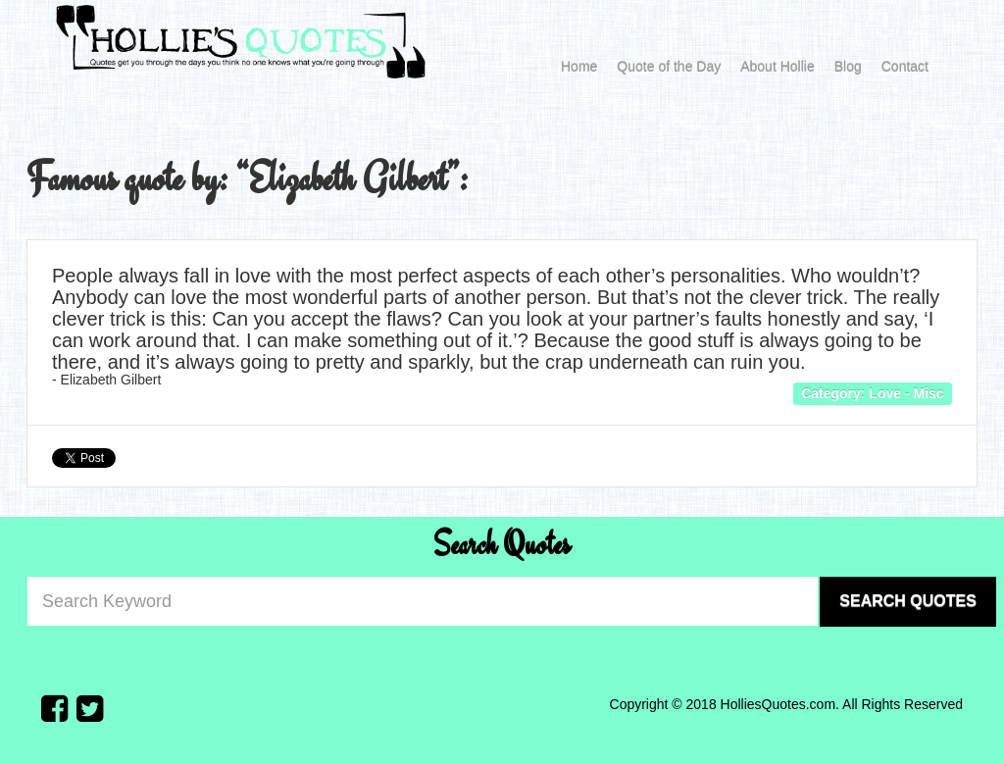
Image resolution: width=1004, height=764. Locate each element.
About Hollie (777, 67)
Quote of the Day (669, 67)
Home (579, 67)
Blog (848, 67)
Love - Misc (906, 393)
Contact (905, 67)
